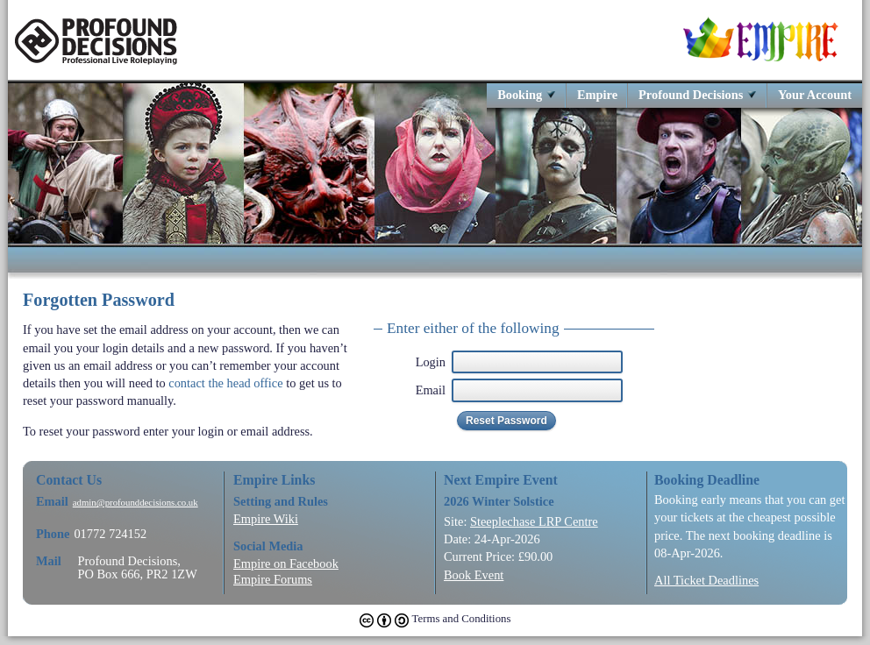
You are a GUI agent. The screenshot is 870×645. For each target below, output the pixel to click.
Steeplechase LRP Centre (534, 521)
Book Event (473, 575)
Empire (597, 94)
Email (431, 390)
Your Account (815, 94)
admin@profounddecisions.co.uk (135, 502)
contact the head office (225, 383)
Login (431, 362)
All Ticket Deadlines (706, 580)
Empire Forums (272, 579)
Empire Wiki (265, 519)
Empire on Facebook (286, 563)
